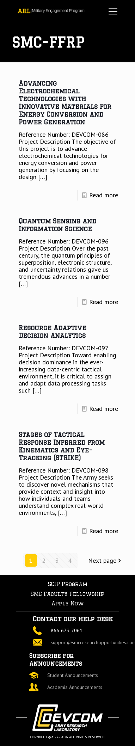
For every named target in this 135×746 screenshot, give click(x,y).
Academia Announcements (74, 687)
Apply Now (67, 603)
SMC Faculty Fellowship (67, 594)
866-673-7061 (66, 630)
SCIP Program (67, 584)
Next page (105, 560)
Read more (103, 195)
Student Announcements (72, 675)
